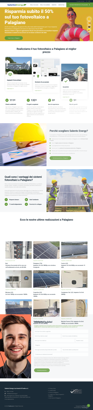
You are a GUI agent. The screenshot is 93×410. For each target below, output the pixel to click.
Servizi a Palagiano (53, 392)
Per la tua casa (34, 4)
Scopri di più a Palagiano (14, 38)
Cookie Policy (52, 390)
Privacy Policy (52, 388)
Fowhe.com (11, 406)
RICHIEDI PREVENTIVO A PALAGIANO (79, 5)
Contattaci (61, 4)
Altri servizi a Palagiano (55, 398)
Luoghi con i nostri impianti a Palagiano (56, 395)
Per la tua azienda (45, 4)
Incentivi (54, 4)
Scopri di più (10, 122)
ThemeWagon (84, 407)
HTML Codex (85, 406)
